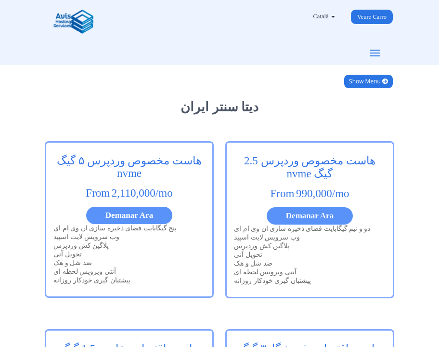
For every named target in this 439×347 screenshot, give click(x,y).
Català (324, 16)
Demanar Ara (129, 215)
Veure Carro (372, 16)
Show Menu (368, 81)
